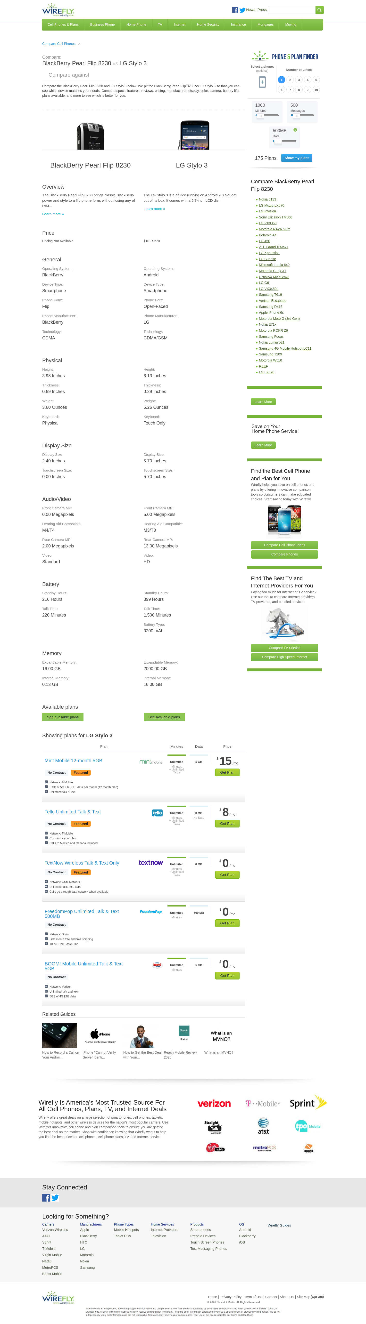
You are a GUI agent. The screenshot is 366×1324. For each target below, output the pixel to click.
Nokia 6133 (267, 198)
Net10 (46, 1259)
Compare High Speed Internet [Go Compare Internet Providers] (284, 656)
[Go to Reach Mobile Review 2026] (181, 1035)
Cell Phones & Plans (63, 24)
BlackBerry (85, 1235)
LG (80, 1247)
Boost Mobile (51, 1271)
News (250, 10)
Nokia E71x (267, 323)
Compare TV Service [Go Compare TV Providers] (284, 647)
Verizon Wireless (54, 1229)
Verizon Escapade (272, 299)
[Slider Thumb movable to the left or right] (260, 116)
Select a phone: (262, 68)
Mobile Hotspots (123, 1229)
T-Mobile (48, 1247)
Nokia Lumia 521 (271, 341)
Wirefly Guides (267, 1225)
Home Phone (136, 24)
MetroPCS (49, 1265)
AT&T (46, 1235)
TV (160, 24)
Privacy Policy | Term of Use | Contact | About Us (257, 1293)
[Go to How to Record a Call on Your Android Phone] (59, 1035)
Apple (82, 1229)
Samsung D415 (271, 305)
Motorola (84, 1253)
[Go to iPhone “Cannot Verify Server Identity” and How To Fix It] (100, 1035)
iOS (231, 1241)
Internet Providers (159, 1229)
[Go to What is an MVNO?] (221, 1035)
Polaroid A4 (267, 234)
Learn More (263, 400)
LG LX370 (266, 371)
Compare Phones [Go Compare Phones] (284, 553)
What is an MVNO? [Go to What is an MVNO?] (218, 1052)
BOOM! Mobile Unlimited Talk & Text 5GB (84, 966)
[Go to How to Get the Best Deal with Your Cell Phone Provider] (140, 1035)
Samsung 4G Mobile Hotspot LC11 (285, 347)
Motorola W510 (270, 359)
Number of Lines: (299, 70)
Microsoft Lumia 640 (274, 263)
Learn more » (53, 214)
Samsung (84, 1265)
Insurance (238, 24)
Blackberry (236, 1235)
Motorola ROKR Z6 (273, 329)
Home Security (208, 24)
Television (153, 1235)
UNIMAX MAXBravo (274, 275)
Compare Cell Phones (58, 44)
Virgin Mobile (51, 1253)
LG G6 (264, 281)
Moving (290, 24)
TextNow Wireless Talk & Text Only (82, 862)
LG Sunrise (267, 258)
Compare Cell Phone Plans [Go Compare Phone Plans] (284, 544)
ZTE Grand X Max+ (273, 246)
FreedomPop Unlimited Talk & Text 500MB (82, 914)
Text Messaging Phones (200, 1247)
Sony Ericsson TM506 (275, 216)
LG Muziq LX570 (271, 204)
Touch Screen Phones (198, 1241)
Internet (179, 24)
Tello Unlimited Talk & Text (73, 811)
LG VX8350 (267, 222)
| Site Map (302, 1293)
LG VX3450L (268, 287)
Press (262, 10)
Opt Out (317, 1293)
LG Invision (267, 210)
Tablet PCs (119, 1235)
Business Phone (102, 24)
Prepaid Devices (195, 1235)
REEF (263, 365)
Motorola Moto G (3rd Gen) (279, 317)
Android (234, 1229)
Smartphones (192, 1229)
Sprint (46, 1241)
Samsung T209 (270, 353)
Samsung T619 (270, 293)
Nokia (82, 1259)
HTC (81, 1241)
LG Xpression (269, 252)
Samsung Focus (271, 335)
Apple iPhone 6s (271, 311)
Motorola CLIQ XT (272, 270)
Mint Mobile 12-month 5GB (73, 760)
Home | (213, 1293)
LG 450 (264, 240)
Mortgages (266, 24)
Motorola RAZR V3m (274, 228)
